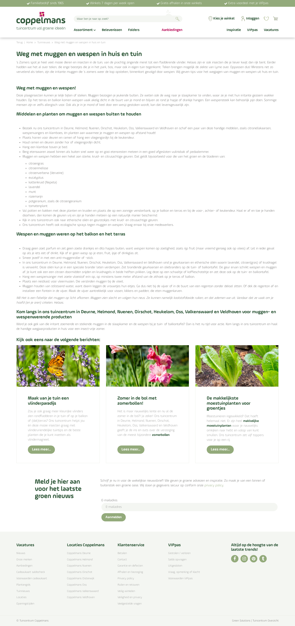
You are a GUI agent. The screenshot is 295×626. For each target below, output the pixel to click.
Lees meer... (41, 449)
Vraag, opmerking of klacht (184, 572)
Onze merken (24, 559)
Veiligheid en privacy (130, 597)
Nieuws (20, 553)
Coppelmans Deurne (79, 553)
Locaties (21, 597)
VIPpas (174, 545)
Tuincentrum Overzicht (266, 620)
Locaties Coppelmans (85, 545)
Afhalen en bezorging (130, 572)
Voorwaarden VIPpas (180, 578)
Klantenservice (131, 545)
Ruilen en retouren (128, 584)
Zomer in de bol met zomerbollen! (137, 401)
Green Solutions (241, 620)
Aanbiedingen (24, 565)
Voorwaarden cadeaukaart (31, 578)
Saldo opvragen (177, 559)
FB (234, 558)
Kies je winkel (224, 18)
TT (263, 558)
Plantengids (23, 584)
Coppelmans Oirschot (79, 572)
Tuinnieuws (23, 591)
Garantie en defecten (130, 565)
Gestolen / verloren (179, 553)
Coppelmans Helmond (80, 559)
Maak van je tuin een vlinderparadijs (48, 401)
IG (244, 558)
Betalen (122, 553)
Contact (122, 559)
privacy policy (213, 485)
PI (253, 558)
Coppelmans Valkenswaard (83, 591)
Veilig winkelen (126, 591)
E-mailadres (109, 500)
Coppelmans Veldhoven (81, 597)
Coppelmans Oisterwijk (80, 578)
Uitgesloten (175, 565)
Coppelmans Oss (77, 584)
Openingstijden (25, 603)
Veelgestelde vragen (130, 603)
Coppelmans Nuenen (79, 565)
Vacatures (25, 545)
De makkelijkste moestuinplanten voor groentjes (228, 403)
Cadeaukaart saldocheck (30, 572)
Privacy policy (126, 578)
